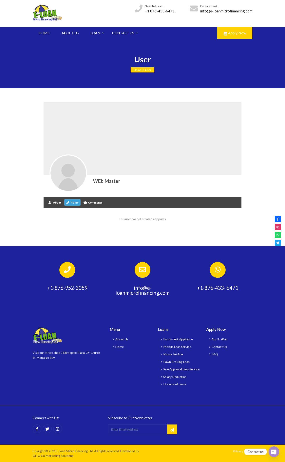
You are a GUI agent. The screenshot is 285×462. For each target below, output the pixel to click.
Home (137, 70)
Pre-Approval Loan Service (181, 369)
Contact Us (219, 346)
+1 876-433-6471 (160, 11)
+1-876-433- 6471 (217, 288)
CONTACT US (123, 33)
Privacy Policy (242, 451)
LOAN (95, 33)
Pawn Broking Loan (176, 361)
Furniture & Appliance (178, 339)
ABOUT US (70, 33)
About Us (121, 339)
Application (219, 339)
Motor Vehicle (173, 354)
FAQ (215, 354)
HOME (44, 33)
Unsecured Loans (174, 384)
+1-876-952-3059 (67, 288)
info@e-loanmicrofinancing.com (226, 11)
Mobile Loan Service (177, 346)
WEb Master (106, 181)
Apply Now (235, 33)
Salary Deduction (174, 376)
